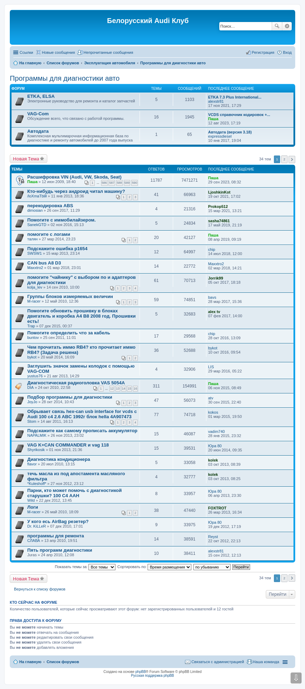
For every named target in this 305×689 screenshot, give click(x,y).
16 (135, 388)
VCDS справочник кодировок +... (239, 115)
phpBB (140, 672)
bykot (31, 357)
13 (118, 388)
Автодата (38, 131)
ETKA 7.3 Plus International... (234, 97)
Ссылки (26, 52)
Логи (32, 507)
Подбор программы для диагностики (69, 397)
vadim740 (216, 431)
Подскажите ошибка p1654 (57, 248)
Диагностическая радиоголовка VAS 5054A (76, 382)
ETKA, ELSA (41, 96)
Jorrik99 (215, 278)
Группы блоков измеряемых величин (70, 296)
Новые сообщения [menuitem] (58, 52)
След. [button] (292, 159)
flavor (32, 464)
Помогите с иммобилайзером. (61, 220)
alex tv (214, 312)
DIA (30, 387)
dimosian (35, 210)
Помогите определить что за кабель (68, 332)
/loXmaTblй (37, 196)
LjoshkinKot (219, 192)
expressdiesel (220, 136)
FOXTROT (217, 508)
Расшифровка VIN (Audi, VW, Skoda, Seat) (74, 177)
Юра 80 (215, 446)
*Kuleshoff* (36, 483)
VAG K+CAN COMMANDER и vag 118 (68, 445)
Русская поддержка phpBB (152, 675)
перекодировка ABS (50, 205)
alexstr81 (216, 101)
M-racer (34, 301)
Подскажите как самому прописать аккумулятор (82, 430)
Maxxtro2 (35, 268)
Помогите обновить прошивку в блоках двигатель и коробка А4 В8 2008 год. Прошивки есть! (81, 316)
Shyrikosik (36, 450)
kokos (213, 412)
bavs (212, 297)
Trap (31, 326)
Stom (31, 421)
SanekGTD (36, 225)
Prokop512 (218, 206)
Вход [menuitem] (287, 52)
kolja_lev (34, 287)
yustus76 (35, 376)
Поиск (277, 26)
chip (211, 249)
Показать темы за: (85, 567)
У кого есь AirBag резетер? (57, 521)
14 (124, 388)
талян (32, 239)
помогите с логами (48, 234)
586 (104, 182)
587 (111, 182)
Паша (213, 119)
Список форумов (63, 662)
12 (112, 388)
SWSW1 (34, 253)
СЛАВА (33, 540)
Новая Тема (26, 158)
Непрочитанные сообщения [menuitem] (108, 52)
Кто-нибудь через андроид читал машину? (76, 191)
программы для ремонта (55, 535)
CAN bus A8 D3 (44, 263)
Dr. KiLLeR (36, 526)
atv (210, 398)
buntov (33, 337)
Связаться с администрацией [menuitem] (217, 662)
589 (127, 182)
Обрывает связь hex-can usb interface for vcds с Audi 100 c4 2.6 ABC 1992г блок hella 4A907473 (82, 414)
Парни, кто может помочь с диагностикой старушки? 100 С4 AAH (74, 493)
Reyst (213, 537)
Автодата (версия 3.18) (230, 132)
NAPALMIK (37, 435)
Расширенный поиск (287, 26)
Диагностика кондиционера (58, 459)
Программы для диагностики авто (65, 78)
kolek (213, 460)
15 (129, 388)
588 (119, 182)
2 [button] (284, 159)
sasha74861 (219, 221)
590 (134, 182)
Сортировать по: (155, 567)
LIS (211, 367)
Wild (31, 500)
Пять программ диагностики (59, 550)
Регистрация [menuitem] (263, 52)
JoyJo (32, 402)
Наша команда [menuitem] (266, 662)
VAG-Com (38, 113)
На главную (30, 662)
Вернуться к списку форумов (39, 589)
